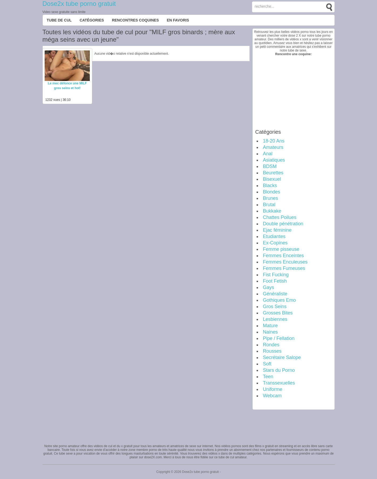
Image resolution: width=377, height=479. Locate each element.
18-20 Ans (274, 141)
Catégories (92, 20)
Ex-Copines (275, 242)
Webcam (272, 395)
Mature (270, 325)
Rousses (272, 351)
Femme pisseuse (281, 249)
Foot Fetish (275, 281)
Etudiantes (274, 236)
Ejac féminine (277, 230)
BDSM (270, 166)
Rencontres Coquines (135, 20)
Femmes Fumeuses (284, 268)
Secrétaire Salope (282, 357)
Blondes (271, 192)
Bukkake (272, 211)
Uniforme (272, 389)
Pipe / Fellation (279, 338)
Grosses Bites (278, 313)
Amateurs (273, 147)
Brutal (269, 204)
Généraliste (275, 293)
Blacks (270, 185)
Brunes (270, 198)
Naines (270, 332)
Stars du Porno (279, 370)
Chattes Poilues (279, 217)
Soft (267, 363)
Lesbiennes (275, 319)
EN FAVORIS (178, 20)
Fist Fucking (276, 274)
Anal (268, 153)
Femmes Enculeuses (285, 262)
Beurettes (273, 172)
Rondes (271, 344)
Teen (268, 376)
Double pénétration (283, 223)
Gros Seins (275, 306)
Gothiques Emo (279, 300)
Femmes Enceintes (283, 255)
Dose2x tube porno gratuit (79, 3)
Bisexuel (272, 179)
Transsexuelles (279, 383)
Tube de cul (59, 20)
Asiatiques (274, 160)
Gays (268, 287)
